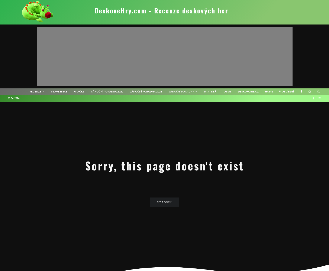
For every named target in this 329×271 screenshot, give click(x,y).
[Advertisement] (165, 56)
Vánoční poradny (181, 91)
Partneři (210, 91)
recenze (35, 91)
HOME (269, 91)
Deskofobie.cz (248, 91)
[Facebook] (301, 91)
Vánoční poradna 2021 (146, 91)
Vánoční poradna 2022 (107, 91)
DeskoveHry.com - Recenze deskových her (161, 10)
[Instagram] (309, 91)
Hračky (79, 91)
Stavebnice (59, 91)
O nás (228, 91)
